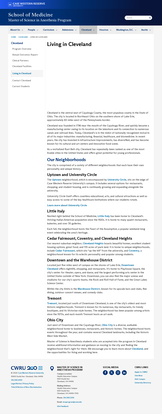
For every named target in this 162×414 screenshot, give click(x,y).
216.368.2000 (16, 380)
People (34, 30)
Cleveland (89, 30)
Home (13, 37)
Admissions (70, 30)
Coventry (133, 250)
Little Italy (104, 216)
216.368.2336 (68, 397)
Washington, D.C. (127, 30)
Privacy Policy (28, 383)
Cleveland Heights (93, 243)
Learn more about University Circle (67, 205)
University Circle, (117, 179)
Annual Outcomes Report (25, 54)
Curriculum (51, 30)
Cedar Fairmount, (65, 250)
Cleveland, (138, 348)
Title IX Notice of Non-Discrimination (26, 387)
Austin (147, 30)
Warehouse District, (89, 288)
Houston (106, 30)
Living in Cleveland (22, 73)
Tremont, (52, 303)
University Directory (143, 382)
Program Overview (21, 48)
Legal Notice (16, 383)
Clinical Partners (20, 60)
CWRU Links (141, 367)
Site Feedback (62, 406)
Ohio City (107, 325)
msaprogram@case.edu (72, 402)
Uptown (56, 179)
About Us (18, 30)
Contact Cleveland (21, 80)
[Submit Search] (150, 18)
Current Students (21, 86)
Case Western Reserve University (31, 373)
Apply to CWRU (141, 372)
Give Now (138, 375)
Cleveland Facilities (22, 66)
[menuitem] (17, 30)
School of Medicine (30, 14)
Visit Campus (140, 379)
